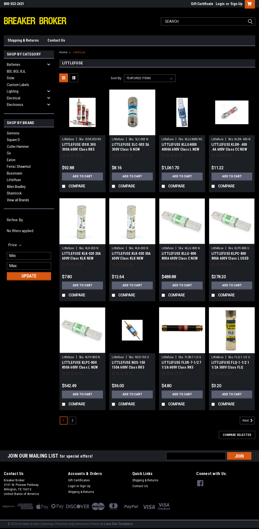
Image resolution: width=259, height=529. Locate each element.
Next (248, 420)
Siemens (13, 133)
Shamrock (14, 193)
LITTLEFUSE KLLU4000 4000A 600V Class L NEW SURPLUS (181, 149)
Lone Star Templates (118, 524)
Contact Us (56, 40)
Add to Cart (83, 176)
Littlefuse (79, 52)
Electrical (13, 98)
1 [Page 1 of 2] (63, 420)
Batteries (13, 64)
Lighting (12, 91)
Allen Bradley (16, 186)
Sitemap (47, 524)
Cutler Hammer (18, 146)
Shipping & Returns (23, 40)
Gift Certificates (79, 480)
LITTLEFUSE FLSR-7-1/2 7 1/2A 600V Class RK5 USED (181, 367)
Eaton (11, 160)
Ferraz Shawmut (19, 166)
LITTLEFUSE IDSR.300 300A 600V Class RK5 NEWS (79, 149)
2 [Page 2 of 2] (72, 420)
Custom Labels (18, 84)
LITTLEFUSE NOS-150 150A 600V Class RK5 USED (128, 367)
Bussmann (14, 173)
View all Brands (18, 200)
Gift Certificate (202, 4)
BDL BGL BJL (16, 71)
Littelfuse (14, 180)
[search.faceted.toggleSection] (15, 245)
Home (63, 52)
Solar (10, 78)
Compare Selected (237, 435)
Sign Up (236, 4)
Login (220, 4)
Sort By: (116, 78)
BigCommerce (79, 524)
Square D (13, 139)
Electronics (15, 104)
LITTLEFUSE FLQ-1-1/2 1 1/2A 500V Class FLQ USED (230, 367)
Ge (9, 153)
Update (28, 276)
